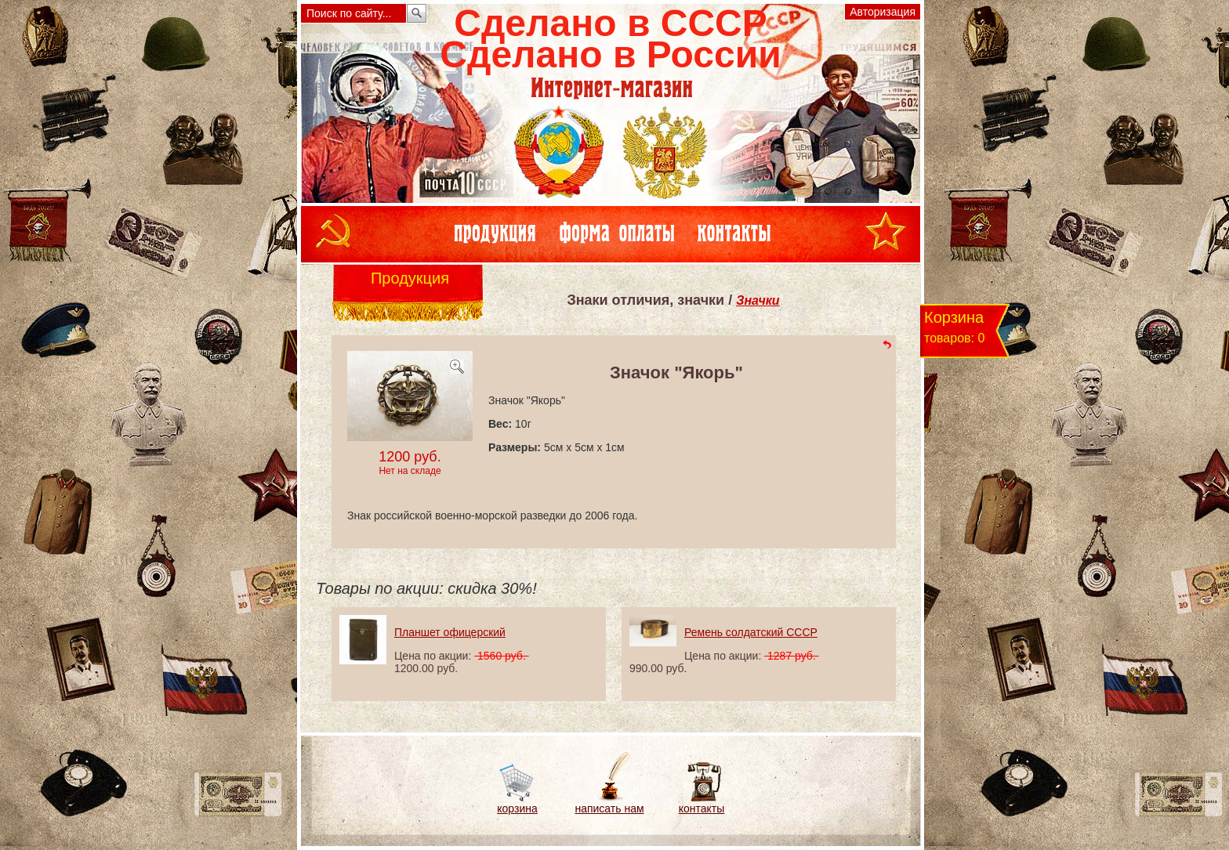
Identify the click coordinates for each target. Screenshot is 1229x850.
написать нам (609, 808)
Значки (757, 300)
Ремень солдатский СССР (751, 632)
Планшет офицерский (450, 632)
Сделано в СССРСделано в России (610, 38)
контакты (702, 808)
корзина (517, 808)
